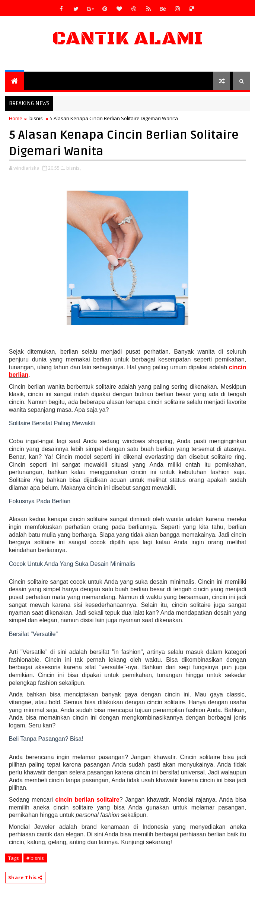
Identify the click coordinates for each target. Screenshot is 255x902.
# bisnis (35, 858)
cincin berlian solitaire (87, 799)
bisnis (36, 118)
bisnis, (73, 168)
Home (15, 118)
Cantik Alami (127, 38)
